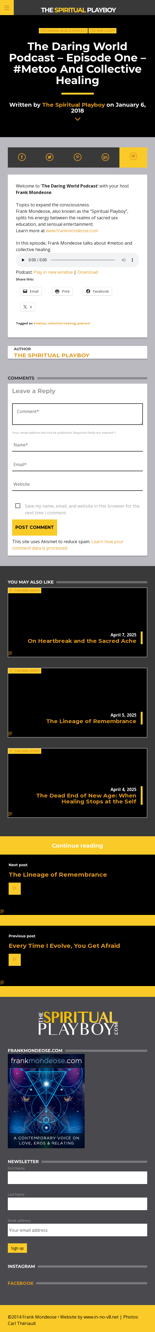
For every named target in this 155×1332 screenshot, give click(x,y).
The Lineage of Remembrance (91, 721)
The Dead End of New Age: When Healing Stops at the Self (86, 798)
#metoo (39, 323)
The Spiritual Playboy (73, 104)
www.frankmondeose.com (72, 231)
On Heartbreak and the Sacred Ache (82, 640)
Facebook (20, 1283)
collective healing (61, 323)
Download (87, 272)
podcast (83, 323)
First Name (16, 1168)
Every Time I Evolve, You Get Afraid (64, 945)
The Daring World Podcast (63, 31)
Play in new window (53, 272)
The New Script (102, 31)
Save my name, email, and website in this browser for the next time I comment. (82, 506)
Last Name (16, 1194)
